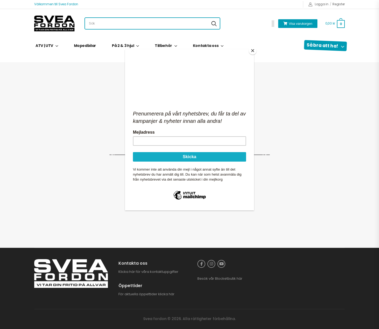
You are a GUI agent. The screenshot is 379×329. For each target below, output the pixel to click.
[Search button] (214, 23)
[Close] (253, 51)
